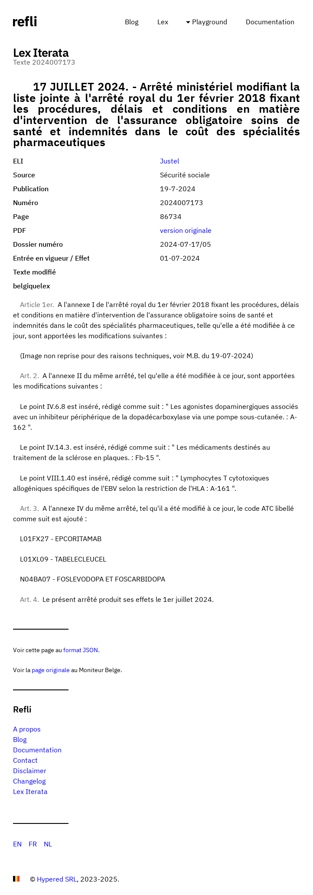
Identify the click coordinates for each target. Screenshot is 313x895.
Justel (169, 161)
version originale (186, 230)
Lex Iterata (30, 791)
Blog (131, 21)
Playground (209, 21)
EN (17, 843)
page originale (51, 670)
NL (48, 843)
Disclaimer (29, 770)
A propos (27, 729)
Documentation (270, 21)
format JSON (80, 650)
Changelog (29, 781)
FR (33, 843)
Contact (25, 760)
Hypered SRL (57, 879)
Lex (162, 21)
